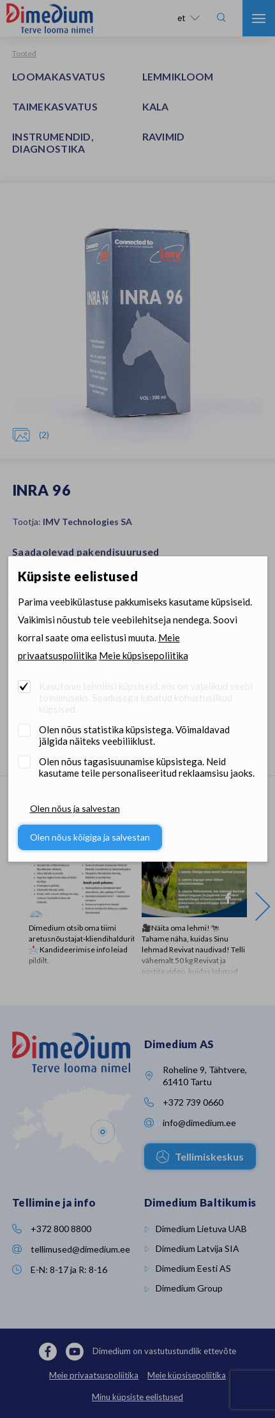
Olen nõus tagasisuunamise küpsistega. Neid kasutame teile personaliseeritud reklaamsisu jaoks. (147, 767)
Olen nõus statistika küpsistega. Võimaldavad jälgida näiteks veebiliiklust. (134, 735)
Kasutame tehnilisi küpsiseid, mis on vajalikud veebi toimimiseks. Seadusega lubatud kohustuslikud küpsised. (146, 697)
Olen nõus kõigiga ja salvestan (90, 837)
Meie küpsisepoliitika (143, 655)
